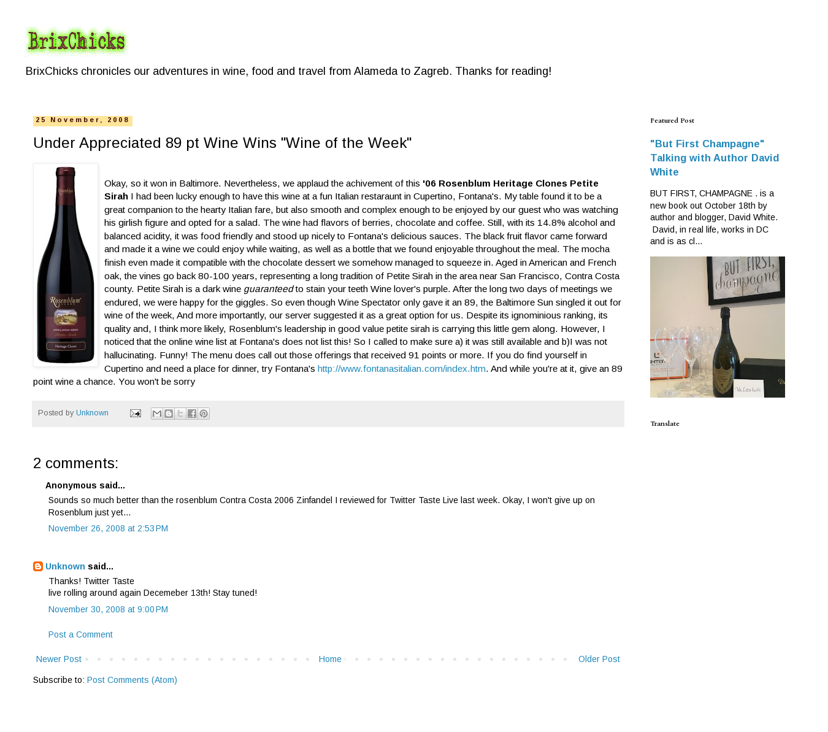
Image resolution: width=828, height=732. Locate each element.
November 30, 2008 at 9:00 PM (108, 609)
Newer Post (59, 659)
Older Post (599, 659)
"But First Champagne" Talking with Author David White (714, 157)
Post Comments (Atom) (132, 680)
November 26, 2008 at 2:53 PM (108, 528)
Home (330, 659)
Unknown (65, 566)
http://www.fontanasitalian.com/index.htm (402, 368)
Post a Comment (80, 634)
